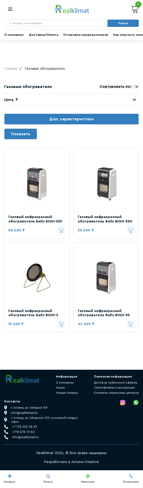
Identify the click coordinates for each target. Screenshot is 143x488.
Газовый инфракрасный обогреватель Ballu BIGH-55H (105, 219)
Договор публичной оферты (115, 382)
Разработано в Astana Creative (71, 462)
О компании (14, 34)
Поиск (48, 478)
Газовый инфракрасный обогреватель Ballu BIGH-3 (33, 313)
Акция (60, 387)
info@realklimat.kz (25, 437)
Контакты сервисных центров (116, 392)
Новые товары (67, 392)
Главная (10, 68)
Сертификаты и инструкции (114, 387)
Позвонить (131, 478)
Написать (88, 478)
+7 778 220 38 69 (24, 426)
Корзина (135, 9)
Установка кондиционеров (85, 34)
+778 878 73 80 (23, 431)
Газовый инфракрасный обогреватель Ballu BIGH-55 (104, 313)
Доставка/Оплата (43, 34)
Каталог (9, 478)
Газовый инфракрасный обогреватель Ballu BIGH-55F (35, 219)
